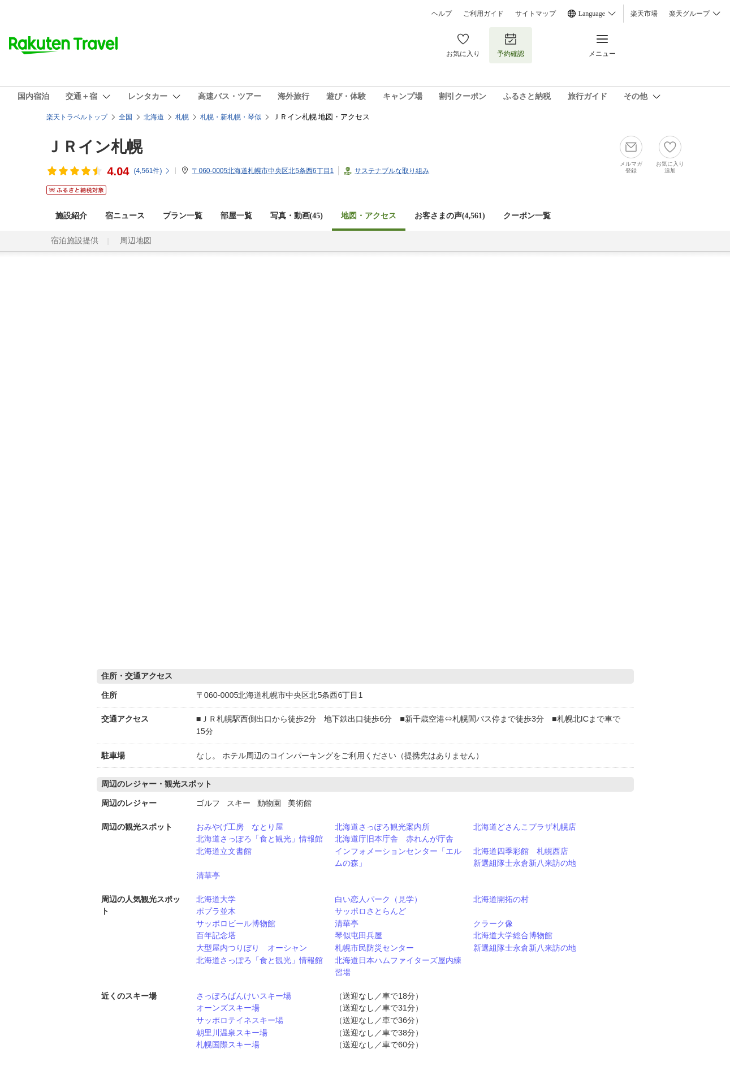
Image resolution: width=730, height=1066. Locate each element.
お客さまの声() (449, 216)
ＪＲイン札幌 (94, 147)
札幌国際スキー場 (228, 1044)
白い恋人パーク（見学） (378, 899)
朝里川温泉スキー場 (231, 1032)
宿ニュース (125, 216)
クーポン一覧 (527, 216)
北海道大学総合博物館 (512, 935)
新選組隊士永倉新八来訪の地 (524, 863)
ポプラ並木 (216, 911)
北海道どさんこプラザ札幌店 (524, 826)
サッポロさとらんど (370, 911)
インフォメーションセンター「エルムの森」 (398, 857)
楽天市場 (644, 14)
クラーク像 (493, 923)
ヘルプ (441, 14)
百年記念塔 (216, 935)
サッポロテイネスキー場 (239, 1020)
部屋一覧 (236, 216)
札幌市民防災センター (374, 947)
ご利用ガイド (483, 14)
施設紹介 (71, 216)
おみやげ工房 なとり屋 (239, 826)
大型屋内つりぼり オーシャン (251, 947)
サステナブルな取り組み (392, 171)
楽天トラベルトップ (76, 117)
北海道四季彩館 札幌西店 (520, 851)
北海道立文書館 (224, 851)
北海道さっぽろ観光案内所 (382, 826)
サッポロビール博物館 (235, 923)
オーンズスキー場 (228, 1007)
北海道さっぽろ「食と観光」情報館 (259, 838)
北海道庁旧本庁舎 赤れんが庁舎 (394, 838)
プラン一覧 (182, 216)
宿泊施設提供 (74, 240)
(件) (152, 170)
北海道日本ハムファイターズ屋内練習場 (398, 966)
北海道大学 (216, 899)
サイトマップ (535, 14)
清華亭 (208, 875)
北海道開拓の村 (501, 899)
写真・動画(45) (296, 216)
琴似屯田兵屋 (358, 935)
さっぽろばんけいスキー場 (243, 995)
